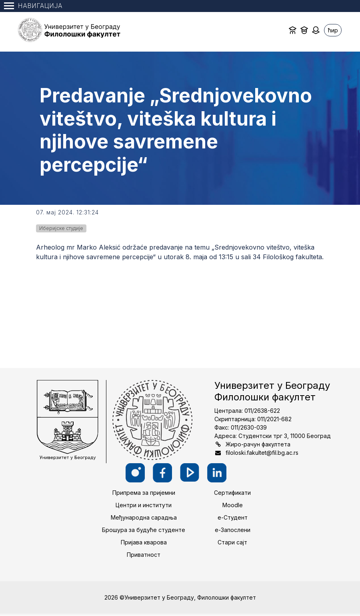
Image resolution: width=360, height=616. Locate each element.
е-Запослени (232, 529)
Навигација (33, 6)
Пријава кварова (144, 542)
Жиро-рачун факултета (258, 444)
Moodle (232, 505)
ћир (333, 30)
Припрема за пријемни (143, 492)
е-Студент (233, 517)
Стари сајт (232, 542)
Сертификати (232, 492)
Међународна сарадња (144, 517)
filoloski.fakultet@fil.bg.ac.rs (262, 452)
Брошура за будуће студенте (143, 529)
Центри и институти (144, 505)
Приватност (143, 554)
